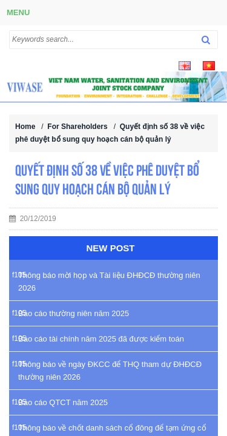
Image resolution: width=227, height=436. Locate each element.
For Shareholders (77, 126)
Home (25, 126)
